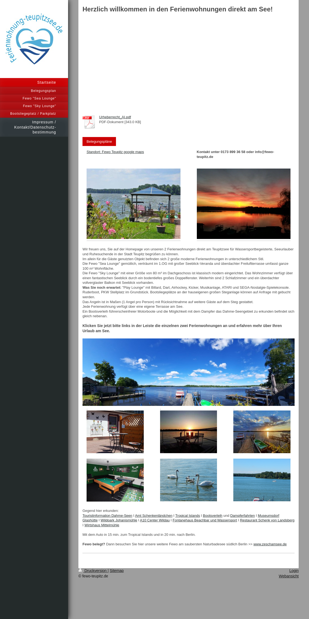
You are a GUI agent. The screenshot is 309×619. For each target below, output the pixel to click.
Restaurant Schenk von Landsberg (267, 520)
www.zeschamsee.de (270, 544)
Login (294, 570)
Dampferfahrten (242, 516)
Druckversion (93, 570)
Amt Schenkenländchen (153, 516)
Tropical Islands (187, 516)
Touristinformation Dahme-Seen (107, 516)
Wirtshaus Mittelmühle (101, 525)
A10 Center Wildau (155, 520)
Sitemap (117, 570)
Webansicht (289, 576)
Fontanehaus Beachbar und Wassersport (205, 520)
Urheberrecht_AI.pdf (115, 117)
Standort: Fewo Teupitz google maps (115, 152)
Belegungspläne (99, 141)
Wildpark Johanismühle (119, 520)
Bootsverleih (212, 516)
